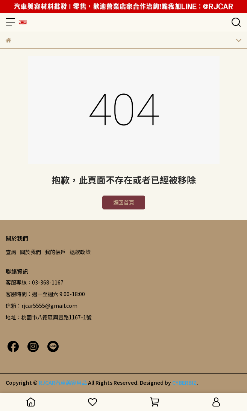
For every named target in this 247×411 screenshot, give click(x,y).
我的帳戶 (55, 252)
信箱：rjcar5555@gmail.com (41, 305)
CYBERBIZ (184, 382)
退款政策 (80, 252)
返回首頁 (123, 202)
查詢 (11, 252)
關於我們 (30, 252)
